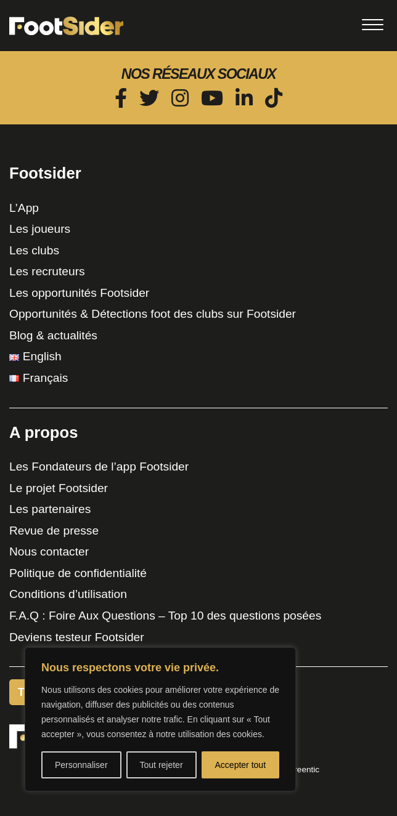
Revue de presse (54, 530)
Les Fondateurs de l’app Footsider (99, 466)
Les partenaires (50, 509)
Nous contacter (49, 551)
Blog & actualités (53, 335)
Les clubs (34, 250)
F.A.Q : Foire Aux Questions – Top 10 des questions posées (165, 615)
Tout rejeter (161, 765)
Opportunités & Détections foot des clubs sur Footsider (152, 313)
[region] (160, 719)
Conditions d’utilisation (68, 594)
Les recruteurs (47, 271)
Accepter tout (240, 765)
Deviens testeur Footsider (76, 637)
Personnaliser (81, 765)
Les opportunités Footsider (79, 292)
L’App (24, 207)
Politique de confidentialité (78, 573)
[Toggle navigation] (372, 24)
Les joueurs (39, 228)
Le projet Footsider (58, 488)
